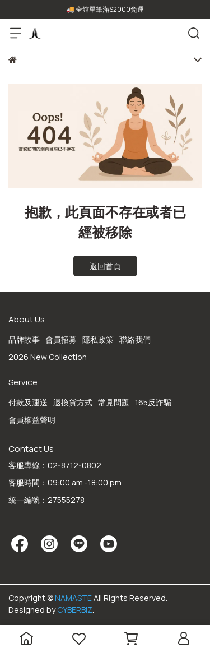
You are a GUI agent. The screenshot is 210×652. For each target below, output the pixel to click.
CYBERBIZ (74, 609)
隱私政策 (98, 339)
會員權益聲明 (31, 419)
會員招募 (61, 339)
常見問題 (113, 402)
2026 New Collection (47, 357)
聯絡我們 (135, 339)
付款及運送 (28, 402)
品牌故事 (24, 339)
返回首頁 (105, 266)
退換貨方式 (72, 402)
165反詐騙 (153, 402)
